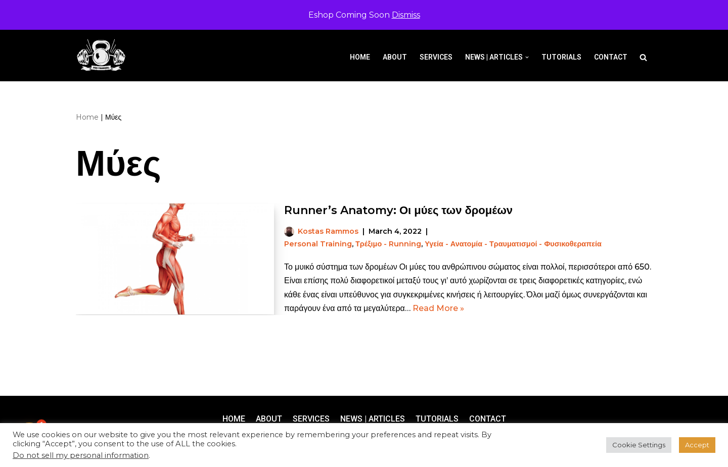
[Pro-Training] (103, 55)
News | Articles (372, 419)
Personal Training (318, 243)
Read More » (438, 308)
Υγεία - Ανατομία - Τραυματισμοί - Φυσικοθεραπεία (513, 243)
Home (360, 57)
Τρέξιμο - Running (388, 243)
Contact (610, 57)
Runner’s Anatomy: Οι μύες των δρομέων (398, 210)
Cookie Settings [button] (638, 445)
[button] (527, 57)
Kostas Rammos (328, 231)
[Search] (643, 57)
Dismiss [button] (406, 15)
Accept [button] (697, 445)
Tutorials (561, 57)
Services (436, 57)
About (395, 57)
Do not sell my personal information (81, 455)
